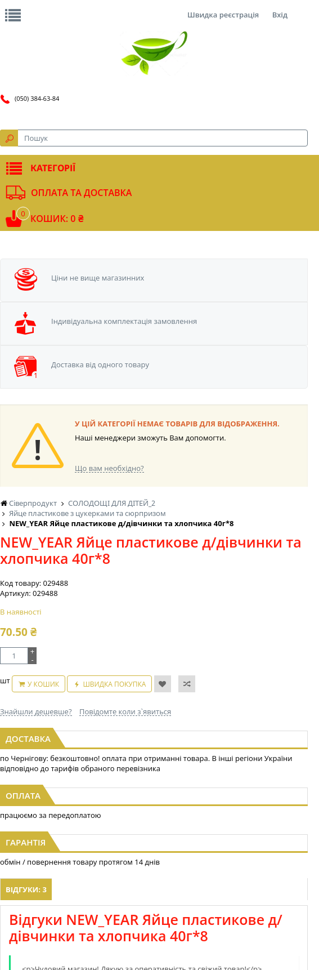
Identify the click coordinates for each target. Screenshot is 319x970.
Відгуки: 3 (26, 889)
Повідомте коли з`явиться (125, 711)
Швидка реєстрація (223, 15)
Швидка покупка (114, 684)
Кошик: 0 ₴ (56, 218)
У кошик (43, 684)
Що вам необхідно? (109, 468)
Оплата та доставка (81, 193)
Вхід (279, 15)
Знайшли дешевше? (36, 711)
